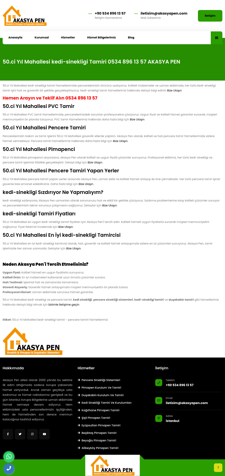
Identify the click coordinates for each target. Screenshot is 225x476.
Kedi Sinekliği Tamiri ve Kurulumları (104, 403)
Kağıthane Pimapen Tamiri (99, 410)
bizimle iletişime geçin (64, 305)
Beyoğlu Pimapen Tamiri (97, 440)
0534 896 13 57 (81, 98)
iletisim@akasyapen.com (164, 13)
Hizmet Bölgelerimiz (101, 37)
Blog (131, 37)
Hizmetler (68, 37)
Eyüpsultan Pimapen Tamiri (99, 425)
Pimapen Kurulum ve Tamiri (99, 388)
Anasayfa (15, 37)
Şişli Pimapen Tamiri (94, 418)
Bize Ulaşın (174, 90)
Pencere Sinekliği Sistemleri (99, 380)
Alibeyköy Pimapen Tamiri (98, 448)
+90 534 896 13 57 (110, 13)
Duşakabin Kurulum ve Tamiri (101, 395)
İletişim (210, 16)
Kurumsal (42, 37)
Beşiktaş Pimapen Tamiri (97, 433)
